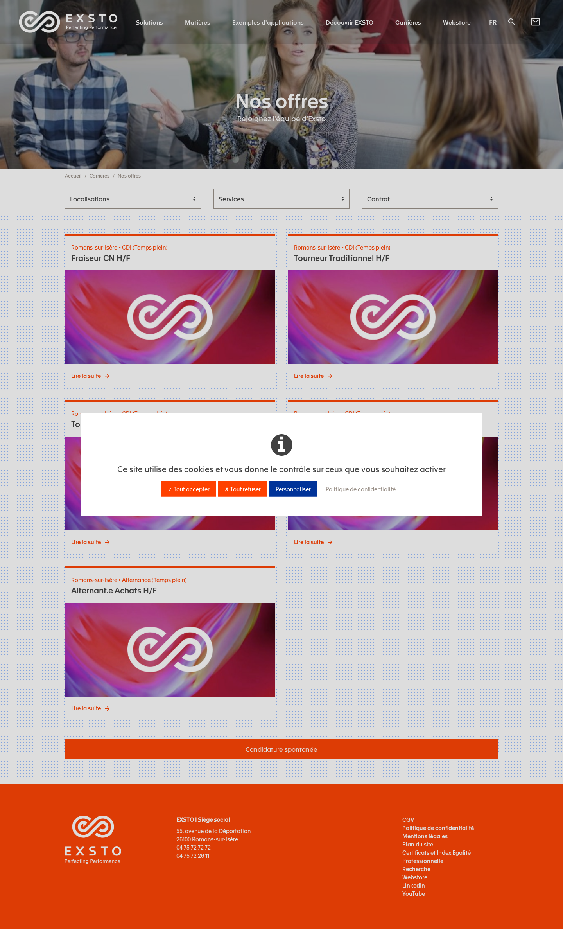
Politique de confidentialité (361, 488)
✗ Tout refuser (242, 488)
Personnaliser (293, 488)
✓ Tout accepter (189, 488)
